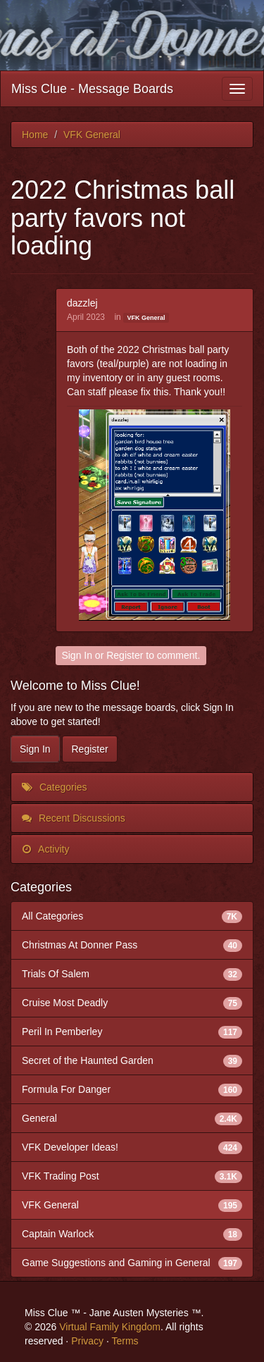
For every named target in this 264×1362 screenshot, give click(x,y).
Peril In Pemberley (132, 1031)
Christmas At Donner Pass (132, 945)
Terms (124, 1340)
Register (124, 655)
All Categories (132, 916)
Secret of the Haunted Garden (132, 1060)
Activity (45, 849)
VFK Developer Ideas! (132, 1147)
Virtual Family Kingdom (110, 1326)
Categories (54, 787)
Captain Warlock (132, 1234)
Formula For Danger (132, 1089)
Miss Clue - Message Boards (92, 89)
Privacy (87, 1340)
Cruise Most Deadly (132, 1003)
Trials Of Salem (132, 974)
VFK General (146, 317)
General (132, 1118)
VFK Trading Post (132, 1176)
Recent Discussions (73, 818)
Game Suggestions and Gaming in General (132, 1263)
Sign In (76, 655)
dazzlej (82, 303)
